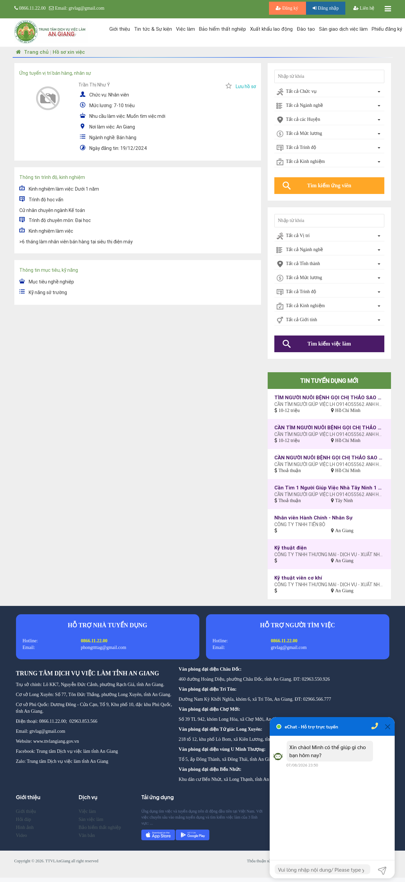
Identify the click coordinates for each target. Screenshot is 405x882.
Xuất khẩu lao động (271, 29)
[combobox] (329, 91)
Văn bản (87, 835)
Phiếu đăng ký (387, 29)
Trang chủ (31, 52)
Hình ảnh (25, 827)
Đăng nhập (326, 8)
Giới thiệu (119, 29)
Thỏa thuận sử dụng (264, 861)
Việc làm (185, 29)
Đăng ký (287, 8)
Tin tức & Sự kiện (153, 29)
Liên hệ (364, 8)
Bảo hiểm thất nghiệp (222, 29)
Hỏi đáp (23, 819)
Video (21, 835)
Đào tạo (306, 29)
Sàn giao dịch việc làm (343, 29)
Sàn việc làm (91, 819)
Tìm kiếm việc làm (329, 344)
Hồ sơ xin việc (69, 52)
